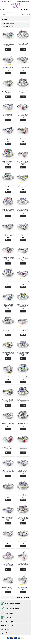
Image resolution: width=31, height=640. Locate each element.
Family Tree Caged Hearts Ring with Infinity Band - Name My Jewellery (8, 353)
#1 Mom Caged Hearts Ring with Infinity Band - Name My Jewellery (22, 424)
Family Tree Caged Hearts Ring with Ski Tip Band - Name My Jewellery (23, 68)
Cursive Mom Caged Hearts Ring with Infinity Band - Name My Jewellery (8, 282)
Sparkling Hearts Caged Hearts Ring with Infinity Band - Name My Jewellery (23, 400)
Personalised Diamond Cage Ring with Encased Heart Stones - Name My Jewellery (8, 564)
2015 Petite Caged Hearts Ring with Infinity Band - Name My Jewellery (8, 258)
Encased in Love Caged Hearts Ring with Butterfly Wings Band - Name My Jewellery (23, 447)
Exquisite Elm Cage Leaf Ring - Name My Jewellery (8, 588)
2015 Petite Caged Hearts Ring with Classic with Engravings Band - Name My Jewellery (23, 353)
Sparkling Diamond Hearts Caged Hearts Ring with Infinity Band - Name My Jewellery (8, 68)
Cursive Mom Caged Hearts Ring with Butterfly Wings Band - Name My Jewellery (23, 518)
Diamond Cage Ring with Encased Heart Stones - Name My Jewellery (23, 258)
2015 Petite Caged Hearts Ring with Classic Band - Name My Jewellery (23, 282)
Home (2, 17)
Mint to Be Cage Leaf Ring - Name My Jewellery (23, 588)
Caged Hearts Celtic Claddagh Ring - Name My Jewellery (8, 494)
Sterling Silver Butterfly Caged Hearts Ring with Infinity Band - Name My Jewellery (8, 210)
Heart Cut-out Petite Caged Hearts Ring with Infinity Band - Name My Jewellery (8, 471)
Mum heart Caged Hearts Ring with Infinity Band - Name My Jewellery (23, 234)
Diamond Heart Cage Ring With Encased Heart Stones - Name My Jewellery (23, 162)
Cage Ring (13, 17)
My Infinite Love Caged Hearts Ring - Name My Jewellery (8, 541)
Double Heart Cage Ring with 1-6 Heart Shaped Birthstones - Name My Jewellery (23, 330)
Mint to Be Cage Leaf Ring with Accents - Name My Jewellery (23, 564)
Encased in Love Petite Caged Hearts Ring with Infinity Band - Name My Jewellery (8, 234)
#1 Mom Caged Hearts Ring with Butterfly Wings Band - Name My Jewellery (23, 43)
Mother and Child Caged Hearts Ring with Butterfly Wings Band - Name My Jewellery (8, 306)
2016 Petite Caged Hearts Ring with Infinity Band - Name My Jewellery (23, 115)
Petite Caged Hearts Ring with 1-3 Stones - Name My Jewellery (8, 518)
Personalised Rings (7, 17)
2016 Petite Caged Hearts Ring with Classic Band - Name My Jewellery (8, 186)
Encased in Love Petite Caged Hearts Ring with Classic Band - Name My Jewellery (23, 305)
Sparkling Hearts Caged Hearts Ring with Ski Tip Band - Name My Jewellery (8, 162)
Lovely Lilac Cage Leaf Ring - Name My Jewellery (8, 376)
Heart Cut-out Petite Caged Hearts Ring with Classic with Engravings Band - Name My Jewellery (22, 211)
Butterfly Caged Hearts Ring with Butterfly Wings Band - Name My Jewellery (8, 138)
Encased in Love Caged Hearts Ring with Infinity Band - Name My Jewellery (8, 91)
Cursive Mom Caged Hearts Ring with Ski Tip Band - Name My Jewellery (23, 138)
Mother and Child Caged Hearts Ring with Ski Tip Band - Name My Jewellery (23, 377)
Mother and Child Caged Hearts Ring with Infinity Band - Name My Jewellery (8, 447)
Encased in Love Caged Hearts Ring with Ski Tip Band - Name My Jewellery (8, 424)
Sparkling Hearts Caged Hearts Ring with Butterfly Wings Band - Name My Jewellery (23, 495)
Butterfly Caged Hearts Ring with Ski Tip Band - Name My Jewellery (8, 115)
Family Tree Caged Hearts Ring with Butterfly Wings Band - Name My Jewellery (8, 400)
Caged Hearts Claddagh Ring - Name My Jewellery (23, 541)
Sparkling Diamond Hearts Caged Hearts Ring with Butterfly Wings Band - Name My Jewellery (8, 44)
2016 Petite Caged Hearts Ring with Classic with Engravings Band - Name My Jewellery (8, 330)
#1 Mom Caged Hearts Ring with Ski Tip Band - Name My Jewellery (23, 91)
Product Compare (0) (10, 23)
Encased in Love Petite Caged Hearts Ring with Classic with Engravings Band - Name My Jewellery (22, 186)
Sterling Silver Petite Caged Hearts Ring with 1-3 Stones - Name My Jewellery (23, 471)
